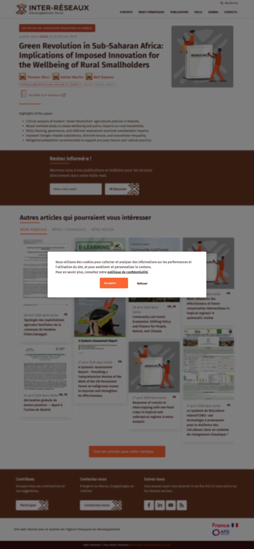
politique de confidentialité (128, 272)
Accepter (110, 283)
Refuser (142, 283)
